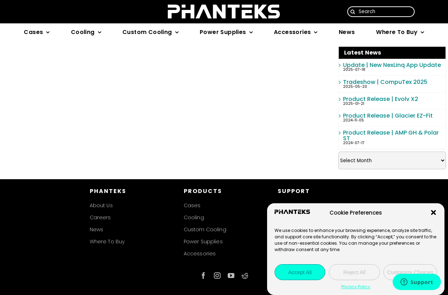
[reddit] (245, 275)
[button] (433, 212)
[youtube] (231, 275)
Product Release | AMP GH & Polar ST (391, 135)
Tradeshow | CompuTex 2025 (385, 82)
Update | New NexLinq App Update (392, 65)
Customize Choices (410, 272)
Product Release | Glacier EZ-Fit (388, 116)
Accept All (300, 272)
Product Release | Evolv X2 (380, 99)
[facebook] (203, 275)
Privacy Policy (355, 287)
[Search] (381, 11)
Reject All (354, 272)
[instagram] (217, 275)
